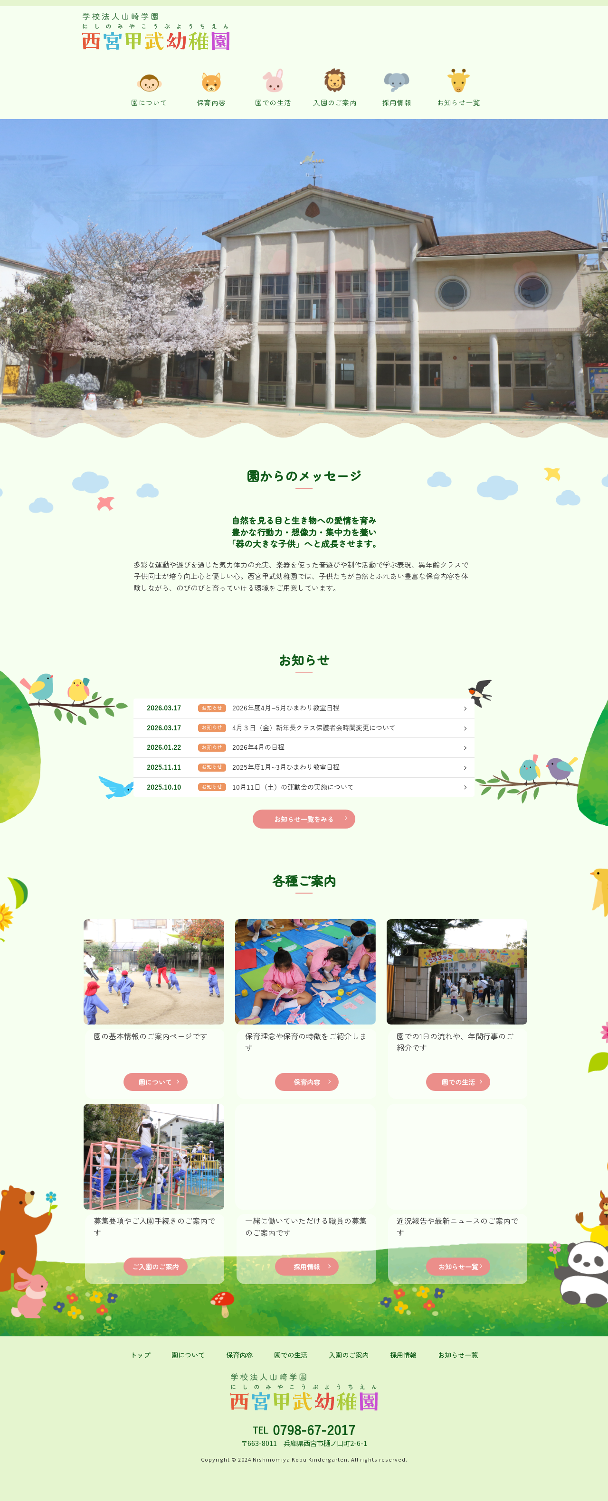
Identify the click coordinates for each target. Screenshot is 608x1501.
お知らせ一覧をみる (304, 819)
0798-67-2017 (314, 1431)
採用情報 (307, 1266)
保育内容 (307, 1082)
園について (155, 1082)
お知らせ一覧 (458, 1266)
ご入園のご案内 (155, 1266)
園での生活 (458, 1082)
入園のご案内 (349, 1355)
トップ (140, 1355)
